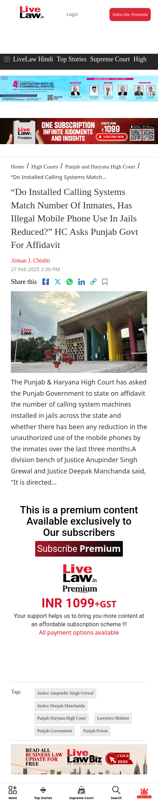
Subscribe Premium (130, 14)
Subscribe (79, 548)
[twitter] (57, 281)
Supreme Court (110, 59)
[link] (93, 281)
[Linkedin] (81, 281)
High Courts (44, 167)
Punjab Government (54, 730)
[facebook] (45, 281)
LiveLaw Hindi (33, 59)
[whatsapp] (69, 281)
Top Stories (71, 59)
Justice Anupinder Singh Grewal (65, 693)
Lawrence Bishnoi (113, 718)
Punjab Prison (95, 730)
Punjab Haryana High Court (61, 718)
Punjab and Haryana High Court (100, 167)
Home (17, 167)
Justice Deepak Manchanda (61, 705)
